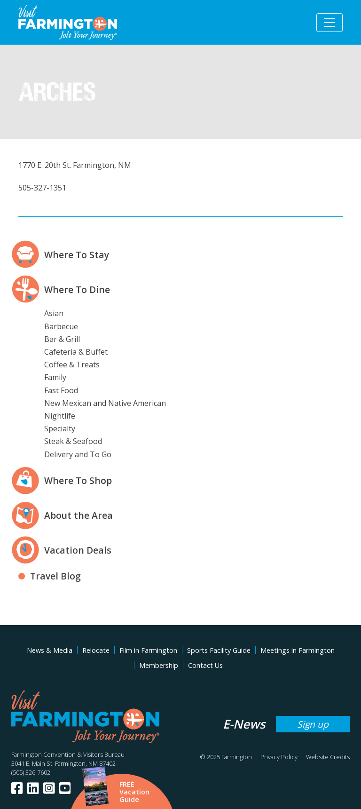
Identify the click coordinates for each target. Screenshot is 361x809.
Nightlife (59, 416)
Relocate (96, 650)
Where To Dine (77, 289)
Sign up (313, 724)
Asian (53, 313)
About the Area (78, 515)
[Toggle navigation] (329, 22)
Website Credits (328, 757)
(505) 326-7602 (30, 772)
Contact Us (205, 665)
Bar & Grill (62, 339)
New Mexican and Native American (105, 403)
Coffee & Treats (72, 364)
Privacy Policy (279, 757)
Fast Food (61, 390)
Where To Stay (76, 254)
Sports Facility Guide (219, 650)
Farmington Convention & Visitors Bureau (68, 754)
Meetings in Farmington (297, 650)
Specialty (59, 428)
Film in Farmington (148, 650)
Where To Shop (78, 480)
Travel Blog (55, 576)
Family (55, 377)
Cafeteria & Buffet (76, 352)
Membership (158, 665)
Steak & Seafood (73, 441)
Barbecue (61, 326)
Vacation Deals (77, 550)
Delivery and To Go (77, 454)
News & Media (49, 650)
